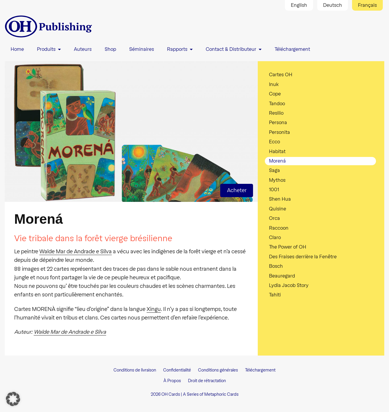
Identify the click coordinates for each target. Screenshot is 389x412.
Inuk (274, 84)
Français (367, 5)
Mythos (277, 180)
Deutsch (332, 5)
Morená (277, 161)
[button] (13, 399)
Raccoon (278, 228)
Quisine (277, 209)
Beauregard (282, 276)
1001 (274, 189)
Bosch (276, 266)
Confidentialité (177, 370)
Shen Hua (280, 199)
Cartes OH (280, 74)
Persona (278, 122)
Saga (274, 170)
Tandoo (277, 103)
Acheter (237, 190)
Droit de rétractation (207, 380)
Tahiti (275, 295)
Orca (274, 218)
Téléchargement (260, 370)
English (299, 5)
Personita (279, 132)
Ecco (274, 142)
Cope (275, 94)
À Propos (172, 380)
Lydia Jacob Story (289, 285)
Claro (275, 237)
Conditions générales (218, 370)
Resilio (276, 113)
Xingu (154, 309)
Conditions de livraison (135, 370)
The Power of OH (287, 247)
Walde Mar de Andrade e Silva (75, 251)
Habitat (277, 151)
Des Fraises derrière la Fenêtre (303, 256)
